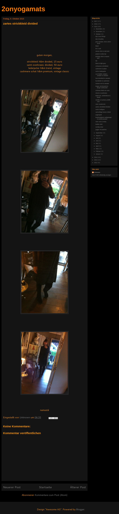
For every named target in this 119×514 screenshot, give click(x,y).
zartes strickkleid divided (102, 107)
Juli (97, 138)
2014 (96, 157)
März (97, 148)
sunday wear (99, 127)
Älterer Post (78, 487)
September (99, 133)
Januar (98, 154)
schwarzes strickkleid (101, 66)
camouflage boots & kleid (103, 112)
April (97, 146)
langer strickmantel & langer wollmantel (101, 87)
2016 (96, 24)
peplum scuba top (100, 54)
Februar (98, 151)
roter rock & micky (100, 121)
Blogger (80, 509)
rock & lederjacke (100, 71)
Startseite (45, 487)
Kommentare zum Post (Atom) (51, 495)
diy (96, 61)
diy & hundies (99, 39)
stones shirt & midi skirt (102, 51)
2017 (96, 21)
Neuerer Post (12, 487)
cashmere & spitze (101, 68)
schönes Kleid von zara (102, 90)
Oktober (98, 34)
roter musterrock (100, 104)
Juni (97, 141)
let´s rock (98, 48)
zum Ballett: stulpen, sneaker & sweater (101, 74)
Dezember (99, 29)
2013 (96, 160)
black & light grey (100, 63)
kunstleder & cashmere (102, 81)
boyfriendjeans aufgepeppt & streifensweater (103, 118)
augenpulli (98, 115)
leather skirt (98, 124)
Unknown (97, 172)
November (99, 31)
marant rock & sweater (102, 83)
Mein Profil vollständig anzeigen (101, 175)
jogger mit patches (101, 129)
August (98, 135)
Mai (97, 143)
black (97, 46)
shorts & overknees (101, 93)
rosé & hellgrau (100, 109)
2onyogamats (23, 9)
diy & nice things (100, 36)
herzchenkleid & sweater (102, 78)
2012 (96, 162)
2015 (96, 26)
